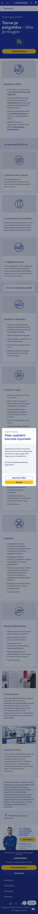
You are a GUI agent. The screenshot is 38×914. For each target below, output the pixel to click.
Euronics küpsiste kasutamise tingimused (16, 463)
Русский (15, 432)
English (7, 432)
